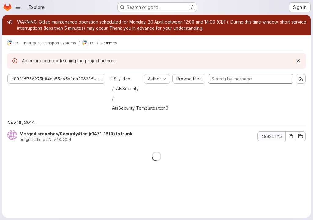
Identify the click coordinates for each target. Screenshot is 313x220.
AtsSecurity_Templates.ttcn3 (140, 108)
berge (25, 139)
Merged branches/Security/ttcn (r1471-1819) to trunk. (77, 133)
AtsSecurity (127, 88)
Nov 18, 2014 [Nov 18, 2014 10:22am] (60, 139)
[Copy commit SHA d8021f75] (291, 136)
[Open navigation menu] (18, 7)
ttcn (126, 78)
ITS (113, 78)
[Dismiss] (298, 60)
